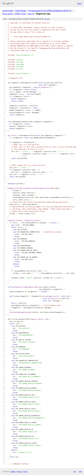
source (31, 13)
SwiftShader (21, 10)
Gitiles (13, 472)
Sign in (79, 3)
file (47, 19)
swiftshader (7, 10)
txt (75, 471)
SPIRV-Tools (20, 13)
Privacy (19, 472)
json (80, 471)
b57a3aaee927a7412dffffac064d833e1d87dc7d (49, 10)
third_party (7, 13)
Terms (25, 472)
